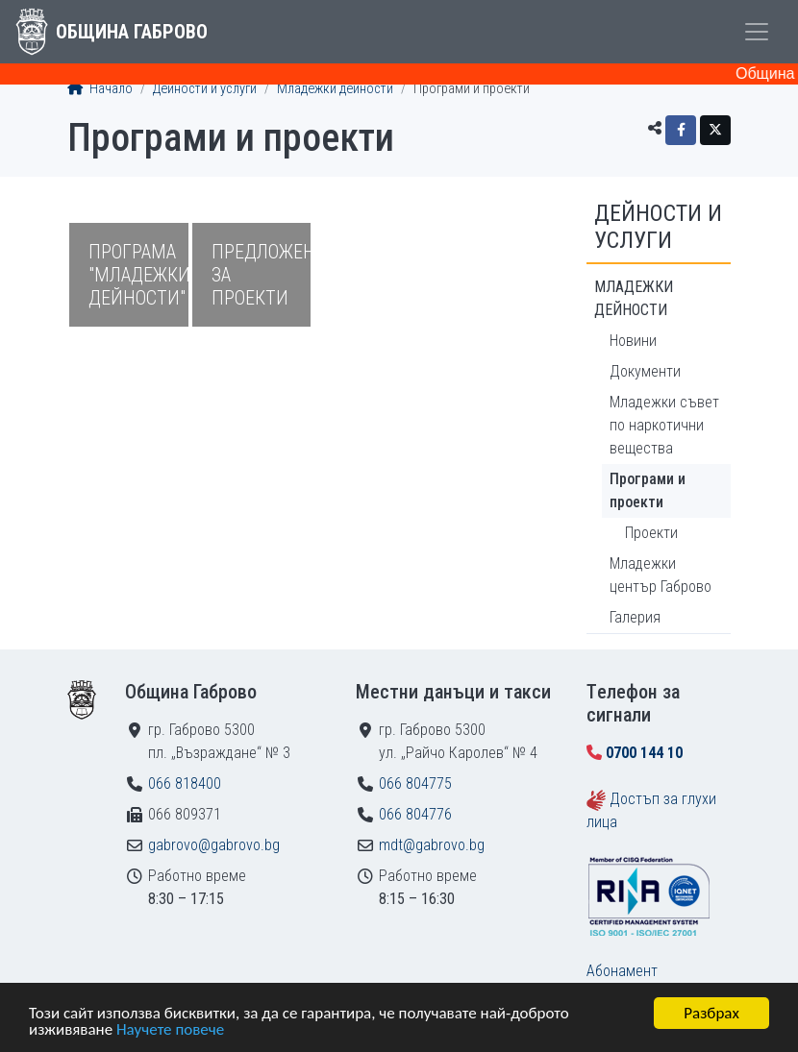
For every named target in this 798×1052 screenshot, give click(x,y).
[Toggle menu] (757, 31)
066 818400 (184, 783)
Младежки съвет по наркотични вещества (664, 425)
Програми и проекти (648, 490)
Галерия (635, 617)
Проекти (651, 533)
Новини (633, 340)
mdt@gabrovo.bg (432, 845)
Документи (645, 371)
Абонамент (622, 971)
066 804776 (415, 814)
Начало (100, 89)
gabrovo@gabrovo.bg (214, 845)
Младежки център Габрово (660, 575)
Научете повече (170, 1030)
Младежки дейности (335, 89)
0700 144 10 (644, 753)
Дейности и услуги (205, 89)
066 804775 (415, 783)
